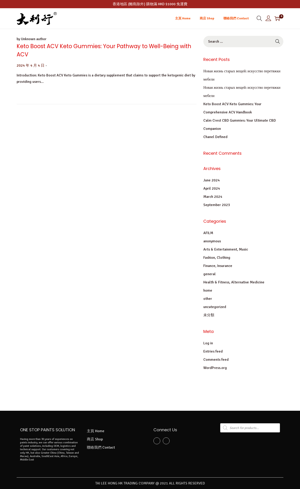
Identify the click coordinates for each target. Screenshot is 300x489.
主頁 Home (95, 431)
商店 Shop (95, 439)
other (207, 298)
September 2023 (216, 205)
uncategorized (214, 307)
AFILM (208, 233)
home (207, 290)
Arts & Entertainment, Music (225, 249)
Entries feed (213, 351)
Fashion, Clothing (216, 257)
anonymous (212, 241)
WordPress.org (215, 368)
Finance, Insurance (217, 266)
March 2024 (212, 196)
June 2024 (211, 180)
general (209, 274)
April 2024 (211, 188)
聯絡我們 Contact (101, 447)
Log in (208, 343)
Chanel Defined (215, 137)
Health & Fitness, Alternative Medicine (233, 282)
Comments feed (216, 359)
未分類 (208, 315)
